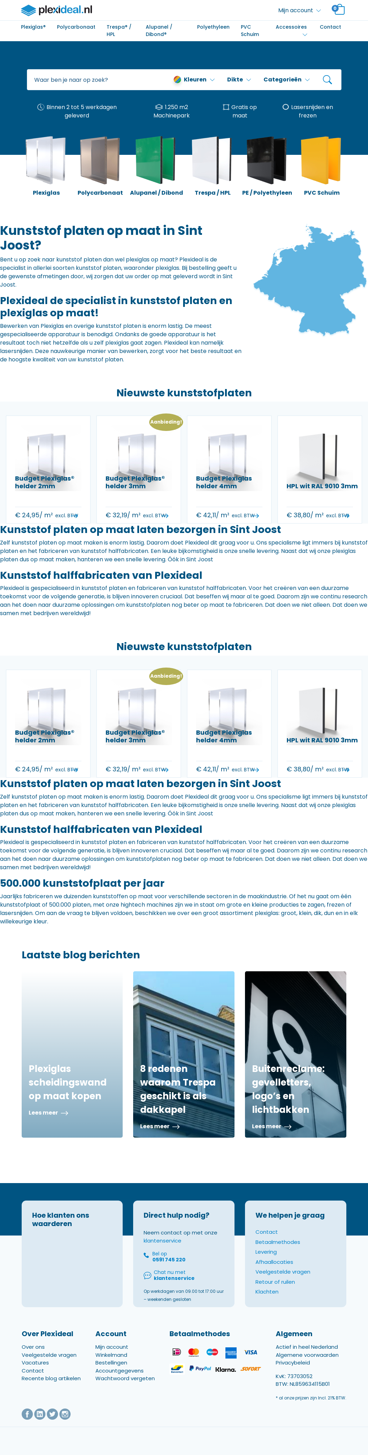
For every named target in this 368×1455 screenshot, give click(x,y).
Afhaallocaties (274, 1262)
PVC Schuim (250, 30)
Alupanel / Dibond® (159, 30)
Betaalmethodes (277, 1242)
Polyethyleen (213, 26)
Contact (330, 26)
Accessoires (291, 26)
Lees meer (48, 1113)
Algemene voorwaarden (307, 1355)
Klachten (267, 1291)
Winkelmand (111, 1355)
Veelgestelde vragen (282, 1271)
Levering (266, 1251)
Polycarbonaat (76, 26)
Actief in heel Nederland (307, 1346)
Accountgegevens (119, 1370)
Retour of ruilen (275, 1281)
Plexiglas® (33, 26)
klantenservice (162, 1240)
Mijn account (111, 1346)
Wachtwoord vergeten (125, 1378)
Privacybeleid (293, 1362)
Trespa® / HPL (119, 30)
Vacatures (35, 1362)
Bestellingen (111, 1362)
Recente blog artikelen (51, 1378)
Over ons (33, 1346)
